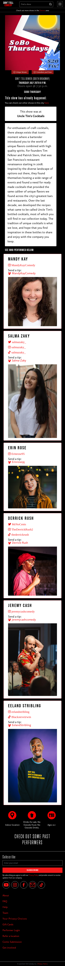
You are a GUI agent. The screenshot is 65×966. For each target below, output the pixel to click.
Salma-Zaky (17, 360)
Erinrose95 (16, 462)
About (6, 895)
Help (5, 907)
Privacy (40, 964)
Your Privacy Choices (15, 918)
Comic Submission (12, 941)
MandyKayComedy (22, 273)
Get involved (9, 947)
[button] (59, 4)
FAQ (5, 901)
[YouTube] (6, 884)
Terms (45, 964)
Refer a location (11, 936)
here (47, 102)
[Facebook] (23, 884)
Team (5, 912)
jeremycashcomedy (22, 619)
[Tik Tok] (41, 884)
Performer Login (11, 930)
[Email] (32, 884)
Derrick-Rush (18, 542)
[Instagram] (15, 884)
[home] (9, 4)
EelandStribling (19, 725)
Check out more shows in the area (32, 10)
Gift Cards (8, 924)
